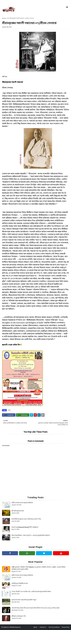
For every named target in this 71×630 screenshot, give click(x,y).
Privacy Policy (65, 627)
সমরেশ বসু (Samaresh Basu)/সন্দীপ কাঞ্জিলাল (24, 527)
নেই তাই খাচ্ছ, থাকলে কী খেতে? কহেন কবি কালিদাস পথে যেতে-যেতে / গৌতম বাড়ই (35, 608)
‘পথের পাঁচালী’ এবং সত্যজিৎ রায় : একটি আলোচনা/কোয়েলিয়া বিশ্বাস (31, 591)
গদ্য (7, 18)
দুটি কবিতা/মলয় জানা (17, 511)
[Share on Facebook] (8, 415)
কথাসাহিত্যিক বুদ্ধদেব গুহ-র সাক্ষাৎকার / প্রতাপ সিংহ (26, 519)
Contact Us (43, 627)
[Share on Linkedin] (39, 415)
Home (4, 18)
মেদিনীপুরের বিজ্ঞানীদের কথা (19, 583)
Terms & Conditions (54, 627)
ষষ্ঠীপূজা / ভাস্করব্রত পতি (18, 616)
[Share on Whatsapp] (22, 415)
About (35, 627)
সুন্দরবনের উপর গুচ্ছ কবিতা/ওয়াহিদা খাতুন (23, 600)
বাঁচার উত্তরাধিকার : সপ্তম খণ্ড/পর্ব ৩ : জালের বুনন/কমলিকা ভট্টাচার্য (30, 535)
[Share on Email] (43, 415)
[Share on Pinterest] (35, 415)
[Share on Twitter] (31, 415)
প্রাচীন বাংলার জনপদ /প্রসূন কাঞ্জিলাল (22, 502)
